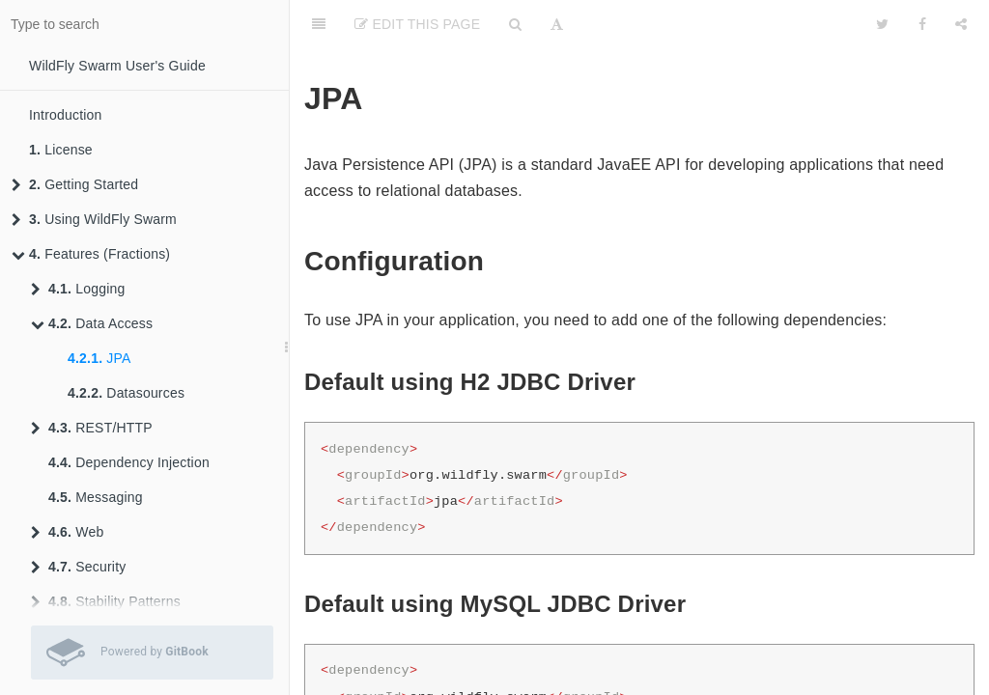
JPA (99, 358)
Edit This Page (417, 24)
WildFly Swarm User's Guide (117, 65)
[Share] (961, 24)
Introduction (65, 115)
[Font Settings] (557, 24)
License (61, 149)
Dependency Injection (129, 462)
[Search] (515, 24)
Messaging (95, 497)
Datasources (126, 393)
